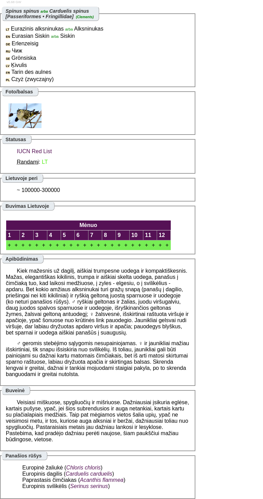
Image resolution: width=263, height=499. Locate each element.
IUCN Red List (34, 151)
